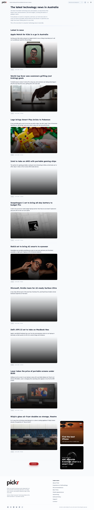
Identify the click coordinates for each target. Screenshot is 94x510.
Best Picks (56, 490)
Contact (55, 501)
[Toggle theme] (85, 2)
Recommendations (58, 487)
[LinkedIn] (14, 507)
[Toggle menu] (91, 2)
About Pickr (56, 483)
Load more (33, 463)
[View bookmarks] (88, 2)
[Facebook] (8, 507)
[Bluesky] (17, 507)
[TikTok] (22, 507)
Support (55, 499)
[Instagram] (11, 507)
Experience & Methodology (60, 485)
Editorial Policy (57, 497)
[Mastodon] (19, 507)
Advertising (56, 494)
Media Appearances (58, 492)
